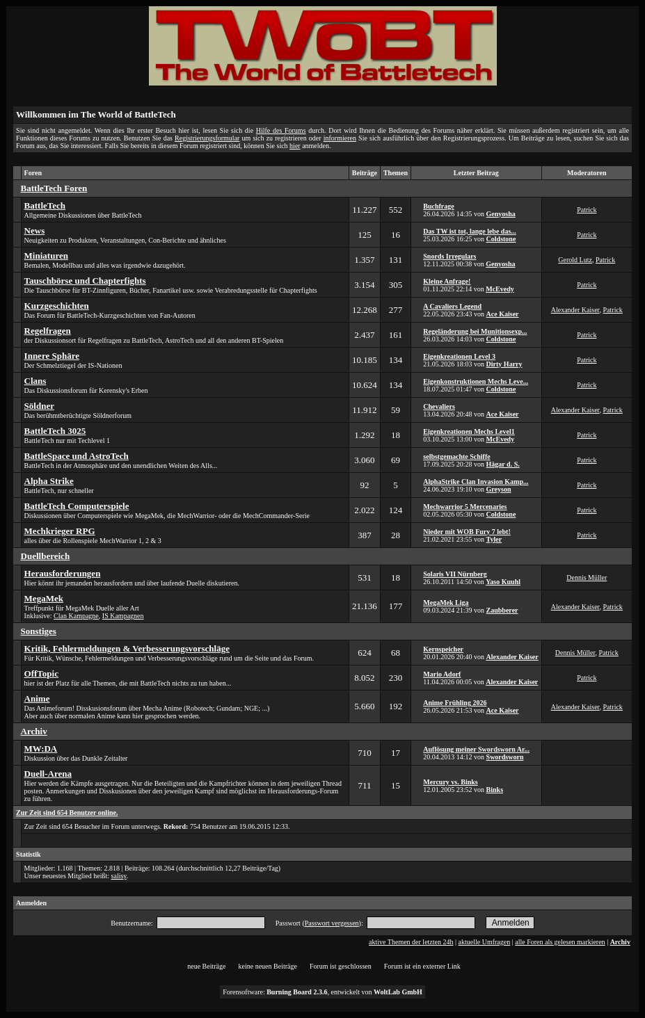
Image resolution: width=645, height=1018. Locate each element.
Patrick (586, 209)
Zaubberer (502, 610)
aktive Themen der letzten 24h (411, 942)
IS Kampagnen (123, 616)
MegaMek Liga (445, 602)
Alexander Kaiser (575, 310)
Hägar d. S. (503, 464)
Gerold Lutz (575, 260)
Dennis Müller (586, 577)
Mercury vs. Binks (450, 782)
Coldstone (501, 239)
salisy (119, 876)
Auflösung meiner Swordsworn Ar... (476, 749)
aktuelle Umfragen (485, 942)
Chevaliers (439, 406)
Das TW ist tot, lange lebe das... (469, 231)
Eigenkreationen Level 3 (459, 356)
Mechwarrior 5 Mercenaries (465, 506)
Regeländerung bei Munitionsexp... (475, 331)
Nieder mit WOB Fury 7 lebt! (466, 531)
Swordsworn (505, 757)
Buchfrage (438, 206)
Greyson (498, 489)
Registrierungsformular (207, 138)
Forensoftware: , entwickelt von (322, 992)
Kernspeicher (443, 649)
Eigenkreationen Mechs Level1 (468, 431)
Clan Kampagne (76, 616)
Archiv (620, 942)
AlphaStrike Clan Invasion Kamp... (475, 481)
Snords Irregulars (449, 256)
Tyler (494, 539)
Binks (494, 789)
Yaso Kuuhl (503, 581)
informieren (340, 138)
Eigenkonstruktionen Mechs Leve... (475, 381)
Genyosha (501, 214)
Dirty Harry (504, 364)
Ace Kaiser (502, 314)
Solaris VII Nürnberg (455, 574)
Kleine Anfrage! (446, 281)
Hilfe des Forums (281, 130)
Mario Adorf (442, 674)
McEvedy (500, 289)
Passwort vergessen (332, 923)
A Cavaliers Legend (452, 306)
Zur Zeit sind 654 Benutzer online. (67, 812)
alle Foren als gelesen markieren (560, 942)
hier (295, 146)
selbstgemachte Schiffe (456, 456)
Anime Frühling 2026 (454, 702)
